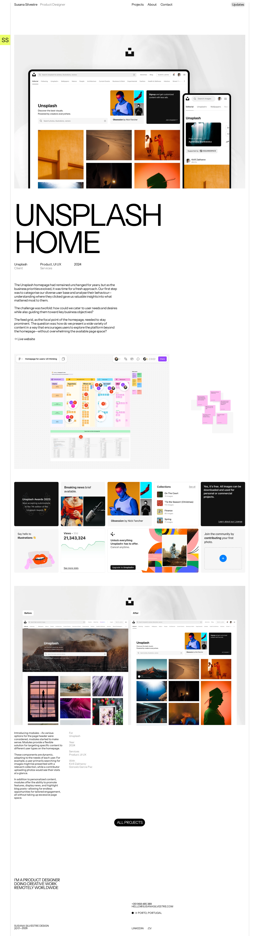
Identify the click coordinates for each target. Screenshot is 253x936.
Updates (238, 4)
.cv (149, 928)
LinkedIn (138, 928)
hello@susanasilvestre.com (152, 906)
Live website (26, 339)
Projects (138, 4)
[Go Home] (5, 40)
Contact (166, 4)
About (152, 4)
